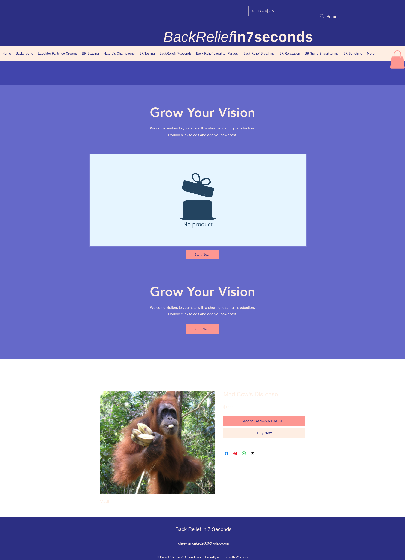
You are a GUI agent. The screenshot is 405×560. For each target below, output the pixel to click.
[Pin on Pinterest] (235, 453)
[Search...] (352, 16)
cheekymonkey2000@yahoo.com (203, 543)
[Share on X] (253, 453)
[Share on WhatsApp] (244, 453)
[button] (263, 11)
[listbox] (263, 11)
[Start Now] (202, 254)
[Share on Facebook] (226, 453)
